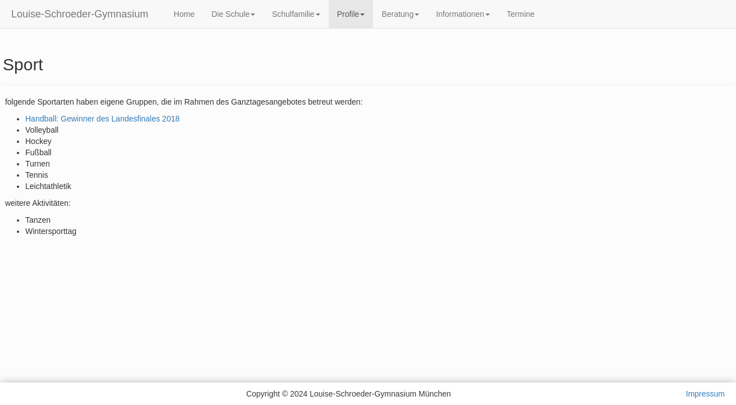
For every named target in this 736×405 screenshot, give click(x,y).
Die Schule (233, 14)
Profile (351, 14)
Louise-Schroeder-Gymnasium (79, 14)
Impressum (705, 393)
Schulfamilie (296, 14)
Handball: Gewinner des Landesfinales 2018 (102, 118)
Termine (521, 14)
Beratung (400, 14)
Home (184, 14)
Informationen (463, 14)
